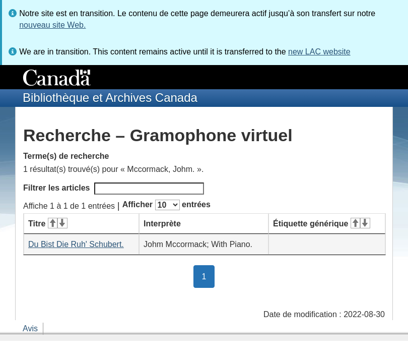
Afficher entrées (166, 205)
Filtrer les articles (113, 189)
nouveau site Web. (52, 25)
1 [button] (208, 276)
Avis (30, 328)
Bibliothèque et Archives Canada (110, 97)
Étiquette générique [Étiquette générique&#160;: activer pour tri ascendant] (321, 223)
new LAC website (319, 51)
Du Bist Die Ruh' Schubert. (76, 244)
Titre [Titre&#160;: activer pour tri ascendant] (47, 223)
